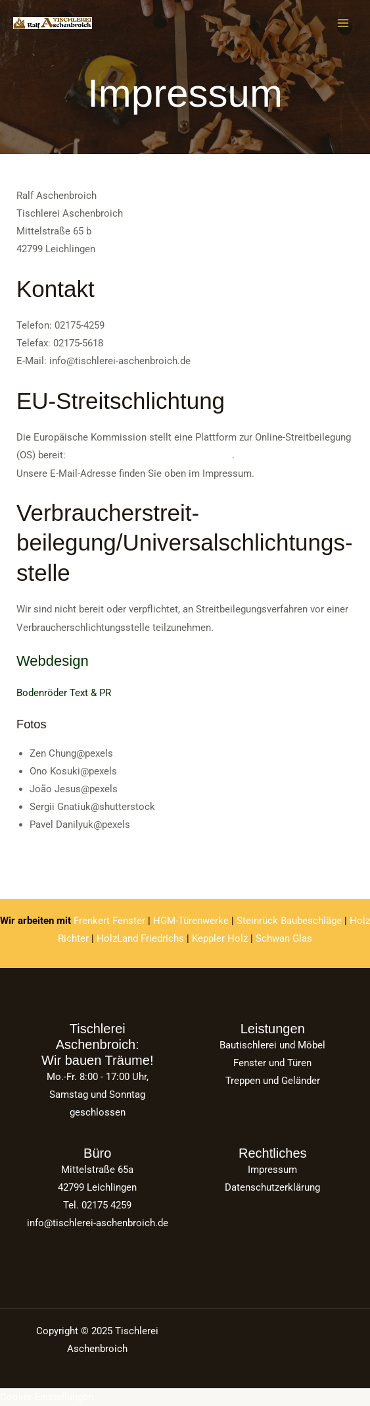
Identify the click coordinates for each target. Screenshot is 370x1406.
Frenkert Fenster (109, 921)
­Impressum (272, 1170)
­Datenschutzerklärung (272, 1187)
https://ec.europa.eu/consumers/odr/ (150, 455)
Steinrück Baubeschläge (289, 921)
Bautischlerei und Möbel (272, 1045)
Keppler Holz (220, 938)
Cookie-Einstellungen (46, 1397)
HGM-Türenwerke (191, 921)
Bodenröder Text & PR (63, 693)
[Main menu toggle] (343, 23)
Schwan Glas (284, 938)
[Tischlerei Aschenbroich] (52, 23)
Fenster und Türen (272, 1063)
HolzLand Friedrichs (140, 938)
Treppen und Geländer (272, 1081)
